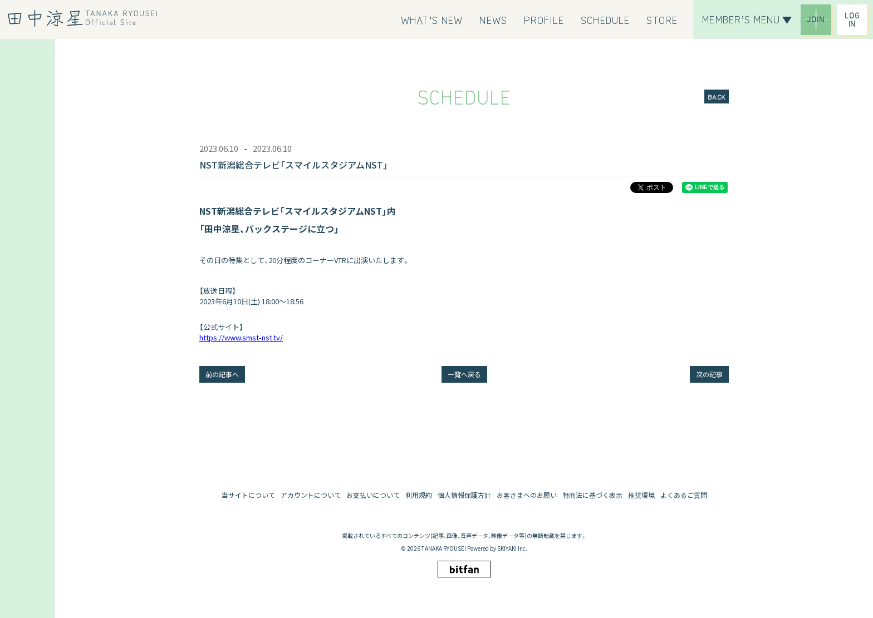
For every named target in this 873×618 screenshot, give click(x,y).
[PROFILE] (544, 19)
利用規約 (418, 495)
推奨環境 (641, 495)
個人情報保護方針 (464, 495)
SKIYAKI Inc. (512, 548)
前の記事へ (222, 374)
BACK (716, 96)
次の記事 (709, 374)
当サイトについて (248, 495)
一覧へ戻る (464, 374)
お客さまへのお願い (527, 495)
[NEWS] (493, 19)
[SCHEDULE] (605, 19)
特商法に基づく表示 (592, 495)
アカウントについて (311, 495)
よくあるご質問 (683, 495)
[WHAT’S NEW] (432, 19)
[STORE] (662, 19)
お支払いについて (373, 495)
